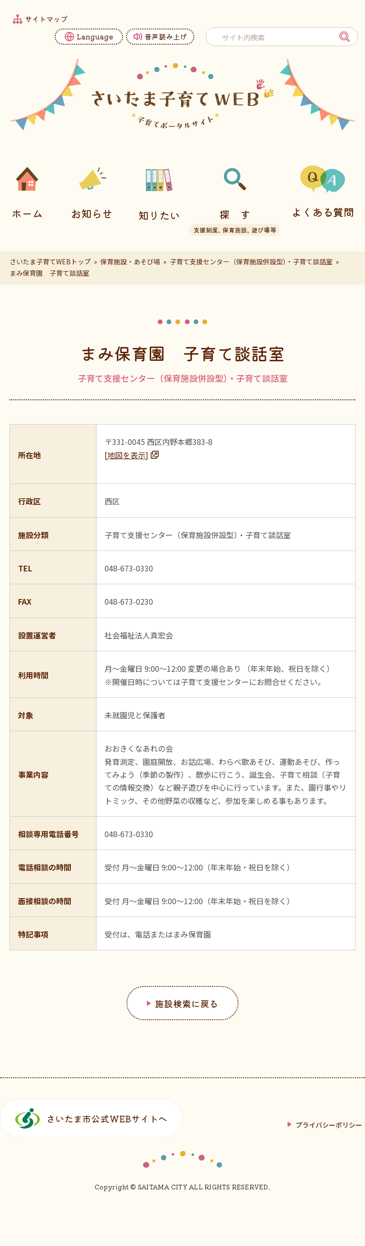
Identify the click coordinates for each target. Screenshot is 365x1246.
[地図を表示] (126, 455)
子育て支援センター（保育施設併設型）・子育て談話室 (251, 261)
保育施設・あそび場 (130, 261)
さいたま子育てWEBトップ (50, 261)
